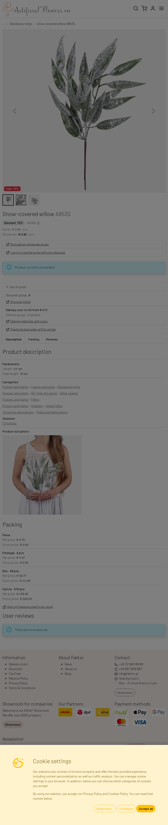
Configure (126, 809)
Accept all (146, 809)
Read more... (105, 809)
